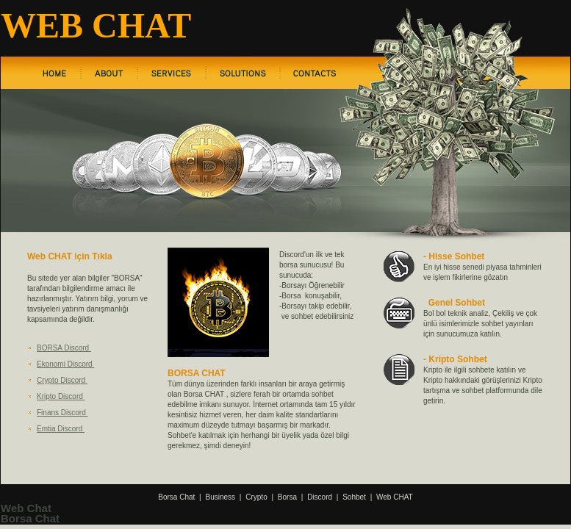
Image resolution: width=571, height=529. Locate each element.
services (171, 73)
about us (109, 73)
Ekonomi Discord (65, 364)
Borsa (287, 497)
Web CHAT (394, 497)
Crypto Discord (62, 380)
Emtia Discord (61, 429)
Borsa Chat (176, 497)
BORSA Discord (64, 348)
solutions (243, 73)
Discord (319, 497)
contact (315, 73)
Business (221, 497)
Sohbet (354, 497)
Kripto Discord (61, 396)
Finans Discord (62, 413)
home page (55, 73)
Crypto (256, 497)
